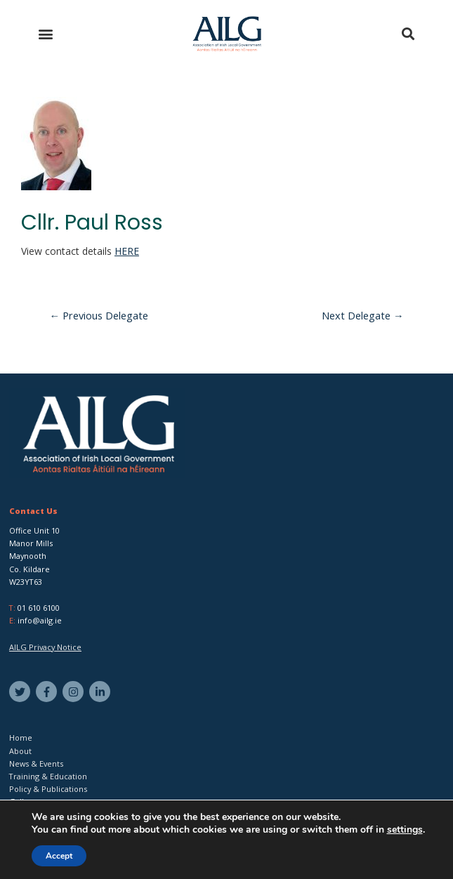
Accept (59, 855)
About (20, 751)
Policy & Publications (48, 789)
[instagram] (75, 691)
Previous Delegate (99, 315)
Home (20, 737)
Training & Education (48, 776)
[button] (45, 34)
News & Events (36, 763)
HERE (126, 251)
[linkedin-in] (101, 691)
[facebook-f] (48, 691)
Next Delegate (363, 315)
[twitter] (21, 691)
